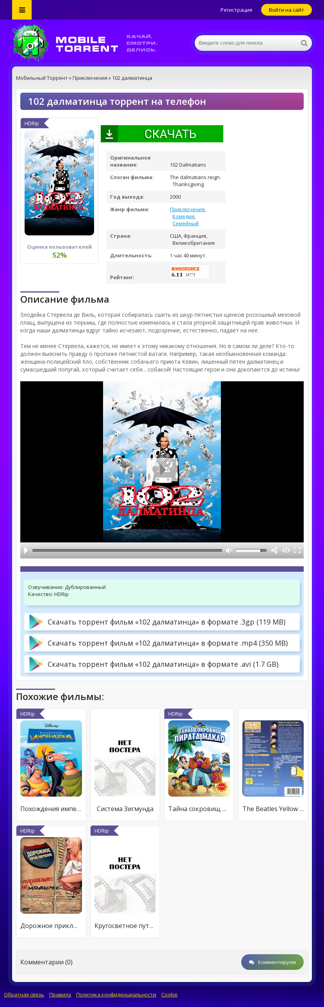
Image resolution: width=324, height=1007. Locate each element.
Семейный (186, 223)
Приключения (187, 209)
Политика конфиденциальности (116, 994)
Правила (60, 994)
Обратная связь (24, 994)
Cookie (169, 994)
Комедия (183, 216)
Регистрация (236, 9)
